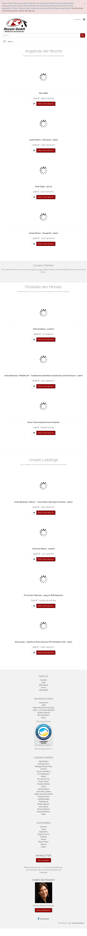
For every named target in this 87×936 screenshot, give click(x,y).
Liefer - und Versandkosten (43, 710)
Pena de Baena (43, 809)
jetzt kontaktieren (43, 910)
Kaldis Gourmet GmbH (43, 794)
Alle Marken (43, 761)
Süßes (43, 847)
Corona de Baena (43, 771)
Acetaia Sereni (43, 764)
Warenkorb (43, 685)
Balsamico (43, 832)
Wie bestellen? (43, 715)
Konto (43, 688)
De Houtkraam (43, 774)
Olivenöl (43, 827)
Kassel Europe (43, 797)
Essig (43, 829)
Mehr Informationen (46, 104)
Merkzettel (43, 690)
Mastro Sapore (43, 804)
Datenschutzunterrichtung (43, 708)
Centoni (43, 769)
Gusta (43, 787)
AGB (43, 705)
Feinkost (43, 837)
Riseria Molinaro (43, 812)
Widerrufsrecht (43, 713)
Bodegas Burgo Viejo (43, 766)
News (43, 718)
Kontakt (43, 680)
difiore (43, 776)
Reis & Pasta (44, 842)
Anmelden (77, 19)
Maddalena (43, 802)
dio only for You (43, 779)
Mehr (43, 814)
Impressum (43, 703)
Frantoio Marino (43, 784)
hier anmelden (43, 860)
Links (43, 682)
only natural (43, 807)
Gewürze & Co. (43, 834)
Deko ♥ (43, 844)
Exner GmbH (43, 781)
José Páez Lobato (43, 792)
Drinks (43, 839)
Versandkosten (78, 923)
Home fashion (43, 789)
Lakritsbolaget (43, 799)
